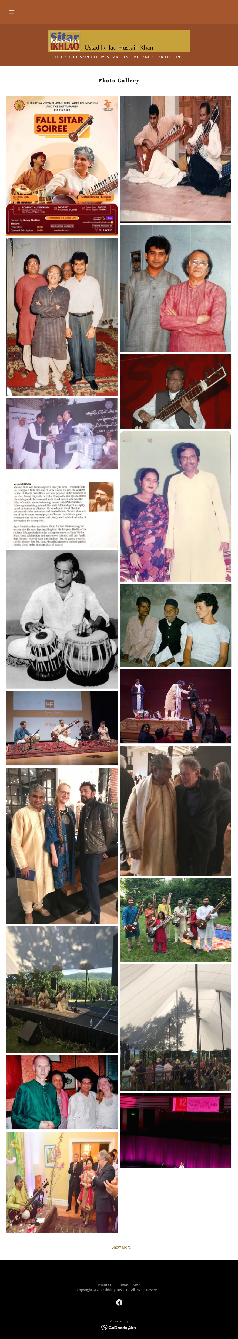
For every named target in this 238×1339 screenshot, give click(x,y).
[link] (119, 41)
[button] (11, 11)
